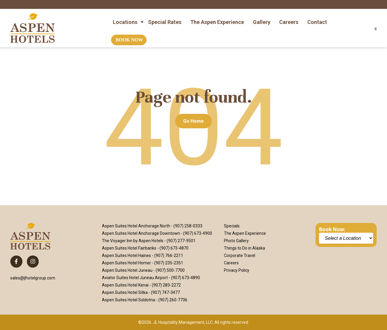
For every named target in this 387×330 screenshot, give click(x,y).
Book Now (129, 36)
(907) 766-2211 (168, 255)
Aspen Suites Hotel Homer (126, 263)
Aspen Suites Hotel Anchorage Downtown (141, 233)
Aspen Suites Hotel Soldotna (128, 299)
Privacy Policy (236, 270)
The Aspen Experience (217, 19)
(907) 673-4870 (174, 248)
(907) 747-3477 (165, 292)
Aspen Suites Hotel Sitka (125, 292)
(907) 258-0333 (187, 226)
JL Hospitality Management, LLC (183, 322)
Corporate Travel (239, 255)
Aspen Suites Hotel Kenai (125, 285)
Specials (232, 226)
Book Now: (332, 229)
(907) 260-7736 (172, 299)
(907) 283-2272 (166, 285)
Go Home (193, 121)
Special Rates (164, 19)
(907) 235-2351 (168, 263)
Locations (125, 19)
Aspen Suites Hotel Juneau (127, 270)
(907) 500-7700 (170, 270)
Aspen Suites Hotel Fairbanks (129, 248)
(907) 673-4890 (185, 277)
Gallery (261, 19)
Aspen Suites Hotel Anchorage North (136, 226)
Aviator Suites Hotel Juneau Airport (135, 277)
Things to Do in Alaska (244, 248)
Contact (317, 19)
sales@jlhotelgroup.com (32, 278)
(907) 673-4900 (197, 233)
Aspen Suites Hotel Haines (126, 255)
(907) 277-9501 (181, 240)
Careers (288, 19)
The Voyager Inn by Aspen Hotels (132, 240)
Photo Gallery (236, 240)
